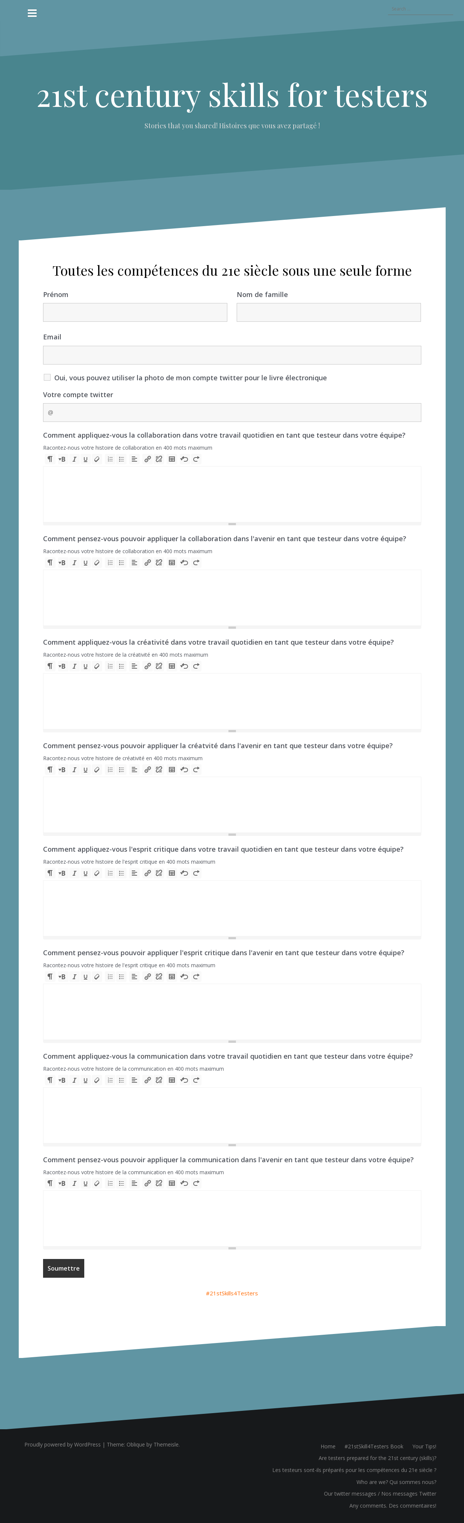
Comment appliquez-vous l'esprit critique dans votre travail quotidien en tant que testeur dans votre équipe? (223, 849)
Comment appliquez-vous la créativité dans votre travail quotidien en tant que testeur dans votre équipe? (218, 642)
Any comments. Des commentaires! (392, 1505)
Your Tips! (424, 1446)
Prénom (56, 294)
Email (52, 337)
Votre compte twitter (78, 394)
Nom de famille (262, 294)
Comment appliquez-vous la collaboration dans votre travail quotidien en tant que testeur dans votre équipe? (224, 435)
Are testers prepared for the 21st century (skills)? (377, 1457)
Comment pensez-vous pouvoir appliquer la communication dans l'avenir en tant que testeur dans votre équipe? (228, 1159)
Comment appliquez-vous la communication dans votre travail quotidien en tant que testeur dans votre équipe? (228, 1056)
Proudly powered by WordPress (62, 1444)
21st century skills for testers (232, 94)
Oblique (136, 1444)
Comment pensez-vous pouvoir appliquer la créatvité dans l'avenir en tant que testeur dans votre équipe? (218, 745)
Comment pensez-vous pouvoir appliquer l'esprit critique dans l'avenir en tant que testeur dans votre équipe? (223, 952)
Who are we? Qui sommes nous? (396, 1481)
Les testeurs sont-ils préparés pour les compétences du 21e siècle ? (354, 1469)
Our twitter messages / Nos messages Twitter (380, 1493)
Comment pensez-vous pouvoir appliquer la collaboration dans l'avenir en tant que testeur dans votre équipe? (224, 538)
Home (328, 1446)
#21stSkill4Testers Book (374, 1446)
